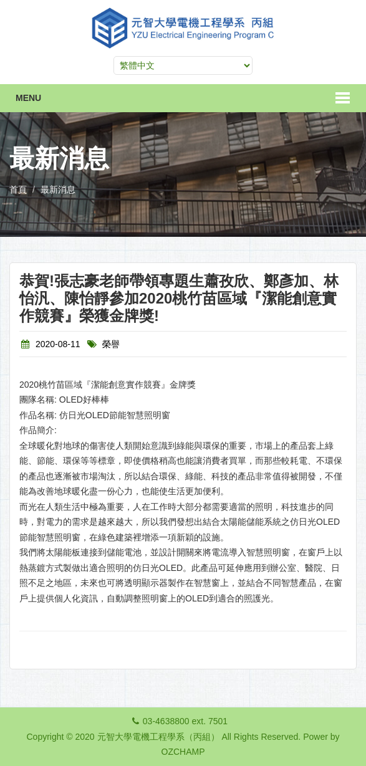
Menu (28, 98)
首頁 (18, 189)
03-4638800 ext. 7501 (185, 721)
